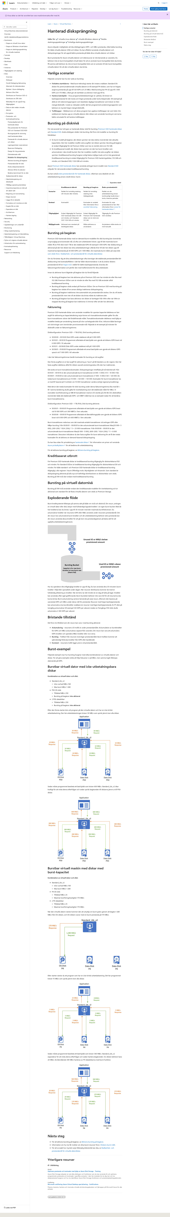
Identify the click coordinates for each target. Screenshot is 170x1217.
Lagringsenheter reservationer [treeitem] (18, 145)
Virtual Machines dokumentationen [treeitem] (16, 31)
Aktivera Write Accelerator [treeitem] (16, 170)
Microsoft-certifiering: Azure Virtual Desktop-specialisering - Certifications (73, 1184)
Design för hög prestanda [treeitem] (16, 151)
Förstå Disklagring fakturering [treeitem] (16, 83)
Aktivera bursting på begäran (88, 450)
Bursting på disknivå (150, 31)
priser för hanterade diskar (111, 208)
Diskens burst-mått (108, 1145)
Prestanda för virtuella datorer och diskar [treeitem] (18, 140)
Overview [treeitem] (7, 34)
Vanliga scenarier (149, 28)
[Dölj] (26, 22)
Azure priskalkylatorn (56, 445)
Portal (146, 9)
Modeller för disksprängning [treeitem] (17, 157)
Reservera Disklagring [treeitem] (15, 148)
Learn (49, 24)
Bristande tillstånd (150, 39)
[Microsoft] (4, 3)
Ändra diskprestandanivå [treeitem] (16, 167)
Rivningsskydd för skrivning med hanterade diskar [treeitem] (17, 134)
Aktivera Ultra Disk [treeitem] (12, 92)
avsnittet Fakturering (90, 207)
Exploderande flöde (150, 37)
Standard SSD (56, 132)
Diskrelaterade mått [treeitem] (14, 154)
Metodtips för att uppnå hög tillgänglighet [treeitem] (15, 103)
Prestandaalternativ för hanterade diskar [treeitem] (15, 123)
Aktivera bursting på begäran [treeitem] (17, 160)
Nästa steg (147, 45)
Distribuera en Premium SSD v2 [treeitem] (16, 95)
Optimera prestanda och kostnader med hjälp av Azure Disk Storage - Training (74, 1171)
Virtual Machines (65, 24)
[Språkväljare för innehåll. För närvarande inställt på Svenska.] (7, 1214)
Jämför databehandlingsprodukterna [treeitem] (16, 37)
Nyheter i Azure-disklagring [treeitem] (15, 89)
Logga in (164, 3)
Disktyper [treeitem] (9, 80)
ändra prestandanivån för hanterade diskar (74, 174)
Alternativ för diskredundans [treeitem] (15, 86)
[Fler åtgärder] (120, 24)
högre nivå (67, 264)
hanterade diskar (81, 442)
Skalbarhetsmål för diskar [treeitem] (14, 176)
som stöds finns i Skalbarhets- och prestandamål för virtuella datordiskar (75, 254)
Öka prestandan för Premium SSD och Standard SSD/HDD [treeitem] (17, 129)
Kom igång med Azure (158, 9)
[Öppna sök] (158, 3)
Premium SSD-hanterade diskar (110, 129)
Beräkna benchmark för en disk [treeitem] (18, 173)
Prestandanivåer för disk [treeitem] (16, 164)
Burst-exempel (148, 42)
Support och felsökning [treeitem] (12, 253)
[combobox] (15, 27)
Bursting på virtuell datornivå (153, 34)
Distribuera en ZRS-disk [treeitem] (14, 98)
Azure (55, 24)
